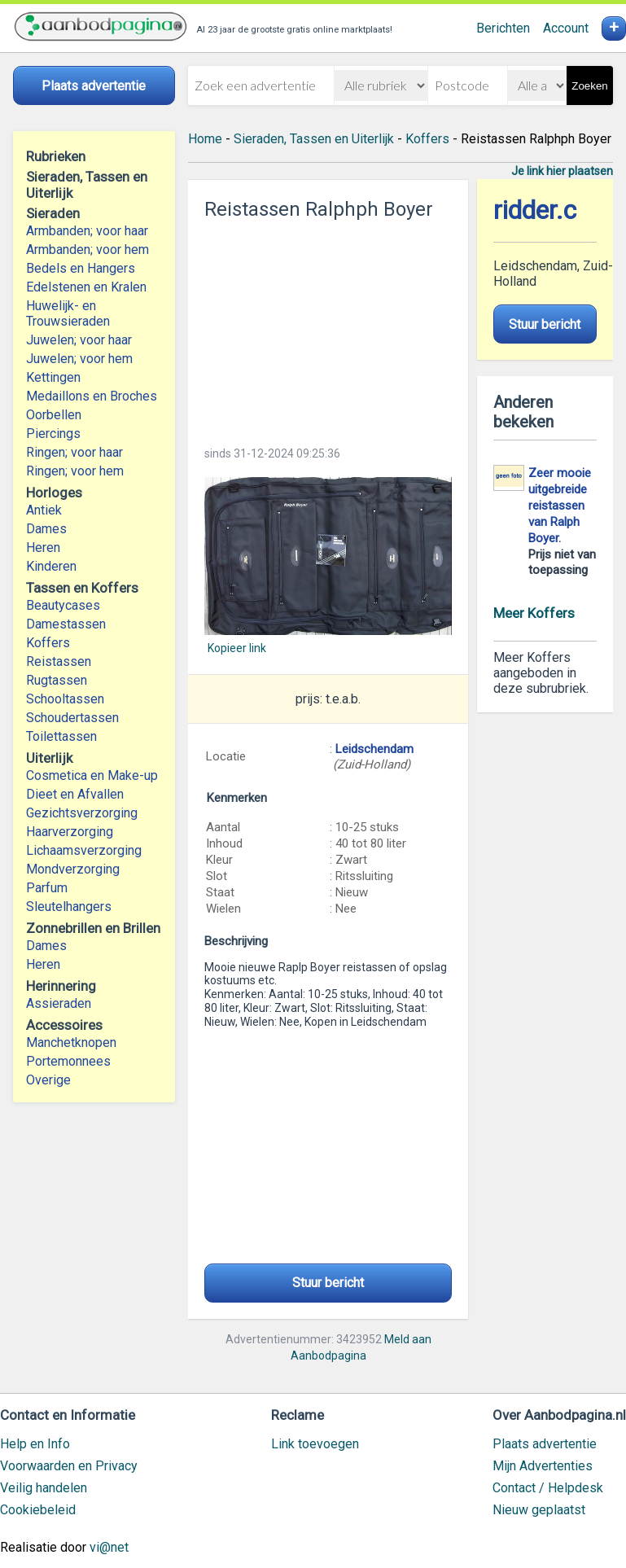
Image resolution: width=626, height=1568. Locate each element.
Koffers (48, 642)
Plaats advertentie (544, 1444)
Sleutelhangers (69, 906)
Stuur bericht (328, 1282)
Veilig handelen (43, 1488)
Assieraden (58, 1003)
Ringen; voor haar (74, 452)
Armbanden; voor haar (87, 231)
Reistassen (58, 661)
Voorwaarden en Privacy (69, 1466)
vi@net (109, 1547)
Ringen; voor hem (75, 471)
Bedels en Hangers (80, 268)
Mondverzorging (73, 869)
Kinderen (51, 566)
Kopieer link (237, 648)
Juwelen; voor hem (79, 358)
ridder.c (534, 210)
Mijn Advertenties (542, 1466)
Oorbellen (53, 415)
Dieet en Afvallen (75, 794)
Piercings (53, 433)
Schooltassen (65, 699)
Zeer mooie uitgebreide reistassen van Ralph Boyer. (559, 505)
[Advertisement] (328, 328)
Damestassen (66, 624)
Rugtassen (56, 680)
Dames (46, 529)
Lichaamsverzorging (84, 850)
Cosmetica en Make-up (92, 775)
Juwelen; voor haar (79, 340)
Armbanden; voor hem (87, 249)
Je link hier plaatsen (562, 170)
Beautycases (63, 605)
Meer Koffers (534, 613)
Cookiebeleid (38, 1510)
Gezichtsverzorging (82, 813)
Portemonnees (68, 1061)
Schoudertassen (72, 717)
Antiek (44, 510)
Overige (48, 1080)
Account (566, 28)
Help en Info (35, 1444)
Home (205, 139)
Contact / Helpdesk (547, 1488)
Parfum (47, 888)
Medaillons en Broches (91, 396)
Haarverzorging (69, 831)
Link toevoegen (315, 1444)
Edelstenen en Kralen (86, 287)
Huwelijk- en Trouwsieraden (68, 313)
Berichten (503, 28)
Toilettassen (61, 736)
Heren (43, 547)
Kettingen (53, 377)
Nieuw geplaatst (538, 1510)
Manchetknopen (71, 1042)
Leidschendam (374, 749)
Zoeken (589, 86)
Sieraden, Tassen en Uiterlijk (314, 139)
